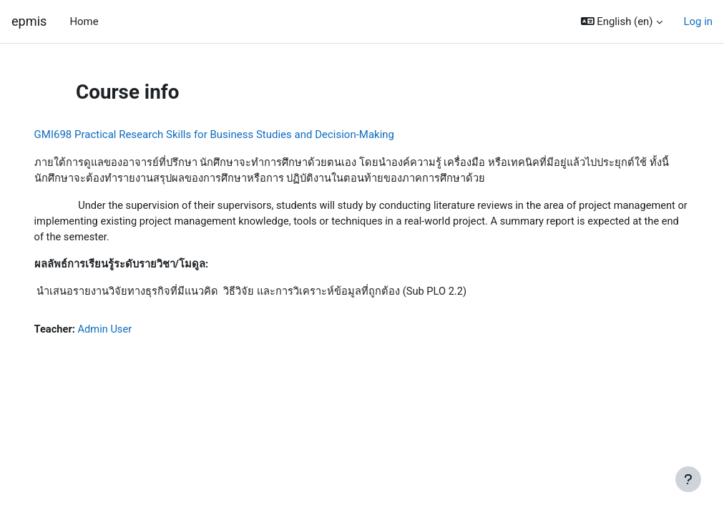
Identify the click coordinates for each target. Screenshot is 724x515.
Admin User (126, 331)
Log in (698, 21)
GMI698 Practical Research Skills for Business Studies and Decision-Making (234, 134)
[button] (622, 21)
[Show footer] (688, 479)
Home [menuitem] (83, 21)
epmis (29, 21)
